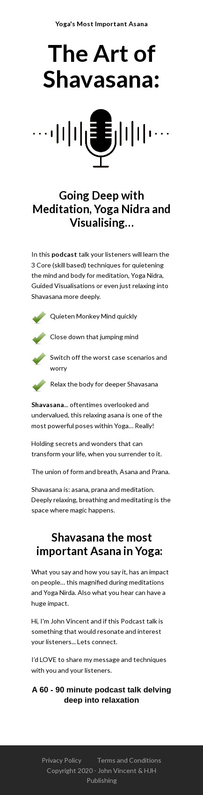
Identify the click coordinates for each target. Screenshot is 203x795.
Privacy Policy (61, 760)
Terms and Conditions (129, 760)
